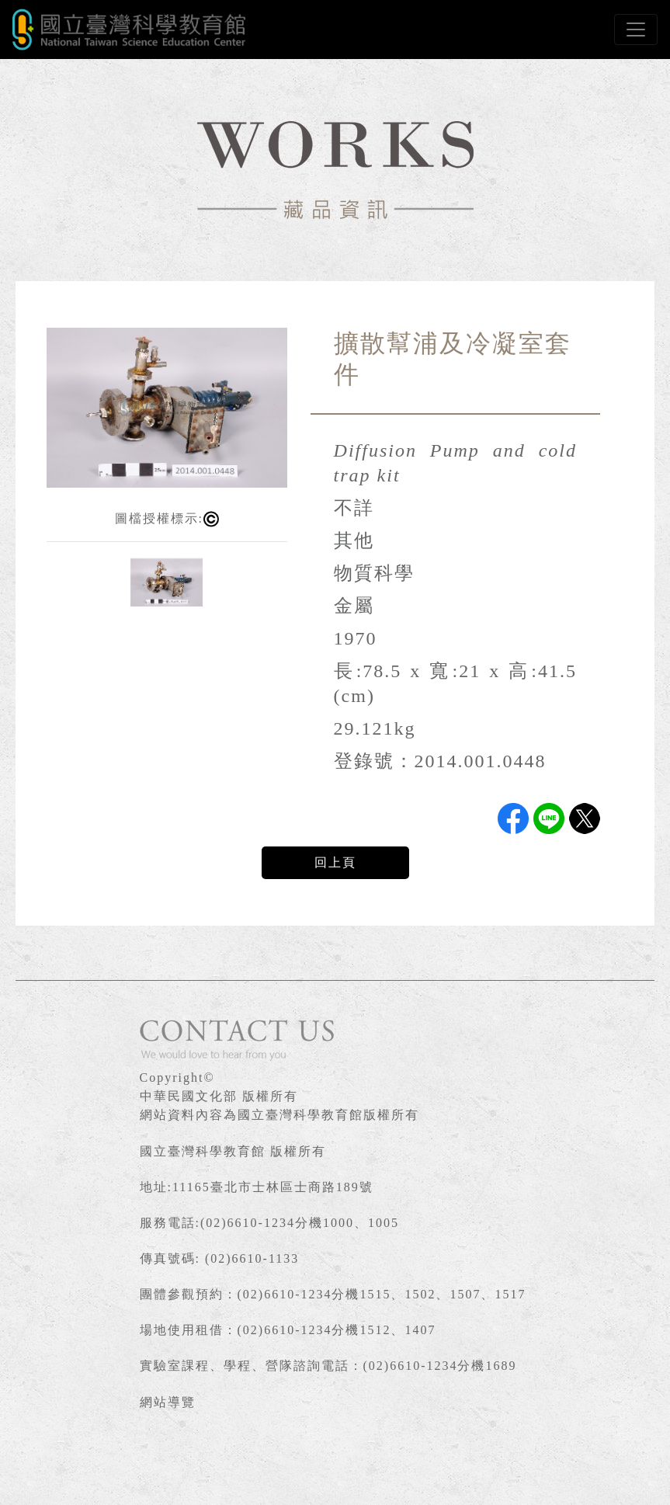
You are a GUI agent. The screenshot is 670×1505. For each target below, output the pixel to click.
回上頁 (335, 862)
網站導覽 (168, 1402)
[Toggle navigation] (636, 29)
